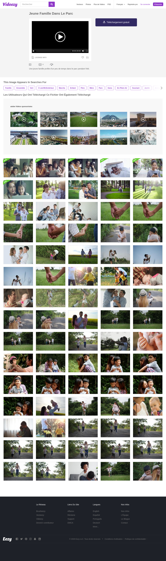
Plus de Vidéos (99, 4)
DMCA (70, 523)
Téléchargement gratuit (118, 22)
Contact (124, 523)
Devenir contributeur (45, 523)
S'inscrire (158, 4)
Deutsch (96, 523)
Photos (88, 4)
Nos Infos (125, 511)
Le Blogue (125, 519)
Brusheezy (40, 511)
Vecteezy (40, 515)
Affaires (71, 511)
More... (96, 527)
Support (71, 519)
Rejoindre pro (133, 4)
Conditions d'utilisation (114, 539)
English (96, 511)
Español (96, 515)
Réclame (71, 515)
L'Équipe (125, 515)
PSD (109, 4)
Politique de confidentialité (135, 539)
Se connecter (145, 4)
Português (97, 519)
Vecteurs (79, 4)
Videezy (39, 519)
